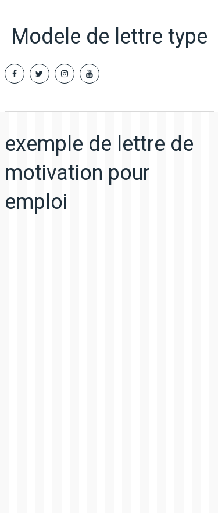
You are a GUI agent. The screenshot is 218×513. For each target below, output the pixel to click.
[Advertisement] (109, 355)
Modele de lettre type (109, 36)
